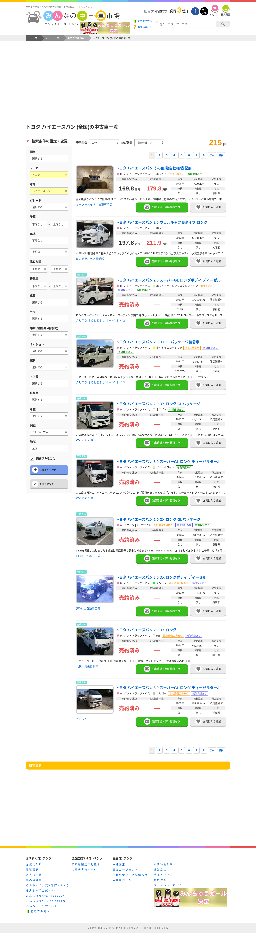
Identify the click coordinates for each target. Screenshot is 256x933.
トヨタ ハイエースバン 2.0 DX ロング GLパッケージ (158, 404)
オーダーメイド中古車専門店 (94, 204)
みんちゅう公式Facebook (45, 895)
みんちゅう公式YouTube (44, 906)
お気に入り (34, 864)
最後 (221, 155)
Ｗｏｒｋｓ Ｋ (85, 440)
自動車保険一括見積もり (130, 874)
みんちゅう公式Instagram (45, 900)
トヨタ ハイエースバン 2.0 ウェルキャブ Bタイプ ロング (161, 222)
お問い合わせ (163, 864)
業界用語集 (34, 880)
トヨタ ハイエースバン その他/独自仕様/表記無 (154, 168)
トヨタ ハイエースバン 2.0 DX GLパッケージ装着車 (157, 342)
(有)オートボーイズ (88, 555)
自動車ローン (122, 880)
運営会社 (160, 869)
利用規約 (160, 879)
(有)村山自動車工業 (88, 608)
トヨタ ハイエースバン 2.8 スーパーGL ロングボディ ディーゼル (168, 280)
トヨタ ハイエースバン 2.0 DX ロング (146, 630)
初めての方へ (40, 911)
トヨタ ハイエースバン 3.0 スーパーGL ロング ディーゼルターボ (168, 462)
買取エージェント (125, 869)
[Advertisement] (128, 85)
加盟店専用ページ (84, 869)
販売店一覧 (34, 874)
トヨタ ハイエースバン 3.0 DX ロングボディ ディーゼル (161, 577)
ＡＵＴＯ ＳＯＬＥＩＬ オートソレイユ (100, 320)
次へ (212, 155)
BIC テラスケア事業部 (90, 258)
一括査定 (119, 864)
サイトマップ (163, 874)
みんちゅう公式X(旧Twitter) (47, 885)
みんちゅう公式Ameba (43, 890)
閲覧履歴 (32, 869)
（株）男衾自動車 (87, 666)
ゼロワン (81, 719)
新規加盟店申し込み (86, 864)
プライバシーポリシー (170, 885)
